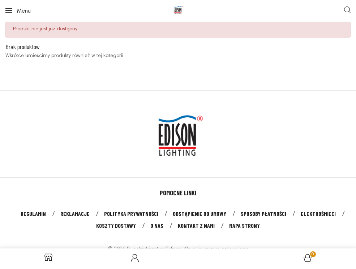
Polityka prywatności (131, 213)
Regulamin (33, 213)
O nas (156, 225)
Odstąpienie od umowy (199, 213)
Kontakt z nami (196, 225)
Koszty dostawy (116, 225)
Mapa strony (244, 225)
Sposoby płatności (263, 213)
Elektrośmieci (318, 213)
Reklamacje (75, 213)
